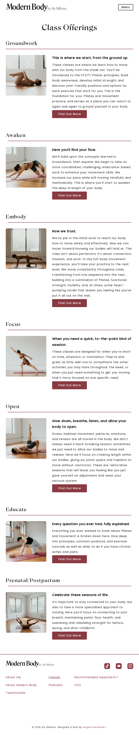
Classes (54, 677)
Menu (125, 7)
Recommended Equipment (95, 677)
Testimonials (16, 693)
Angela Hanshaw (93, 727)
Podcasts (56, 685)
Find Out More (69, 114)
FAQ (77, 685)
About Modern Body (21, 685)
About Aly (13, 677)
